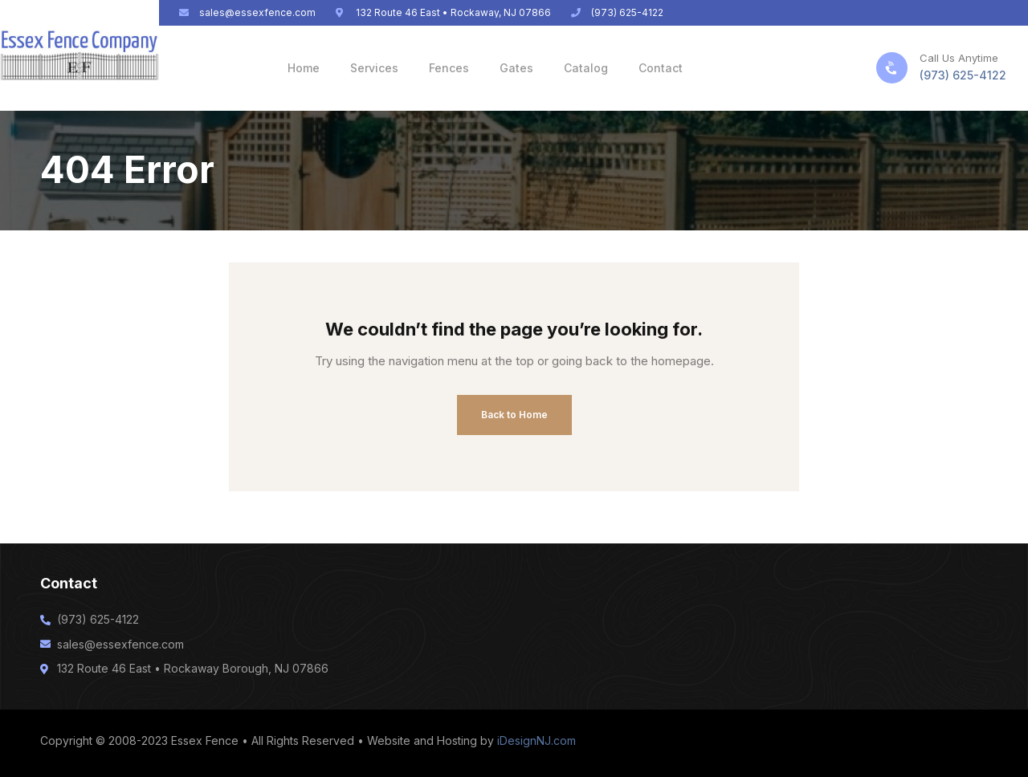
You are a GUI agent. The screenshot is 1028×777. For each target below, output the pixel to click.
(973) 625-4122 (963, 75)
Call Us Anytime (959, 57)
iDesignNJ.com (536, 740)
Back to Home (514, 415)
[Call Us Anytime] (892, 67)
